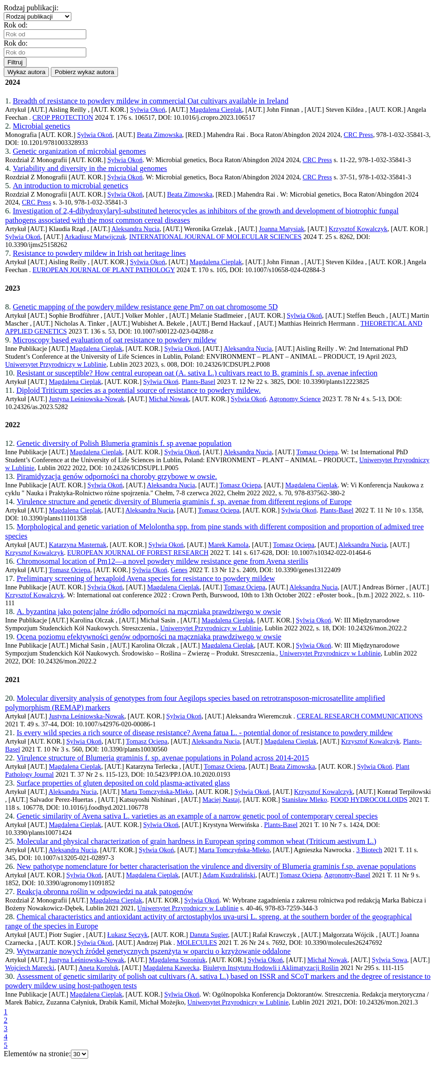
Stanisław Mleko (304, 799)
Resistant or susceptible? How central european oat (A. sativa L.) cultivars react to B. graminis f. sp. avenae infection (197, 373)
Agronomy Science (295, 399)
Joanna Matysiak (281, 228)
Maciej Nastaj (221, 799)
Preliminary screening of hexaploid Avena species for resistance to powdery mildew (146, 578)
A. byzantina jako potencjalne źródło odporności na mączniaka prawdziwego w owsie (149, 611)
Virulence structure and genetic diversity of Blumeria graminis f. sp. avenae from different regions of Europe (184, 501)
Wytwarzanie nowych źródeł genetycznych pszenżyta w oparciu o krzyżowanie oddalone (154, 951)
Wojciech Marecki (30, 967)
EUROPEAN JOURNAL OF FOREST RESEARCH (137, 552)
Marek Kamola (228, 544)
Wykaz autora (26, 71)
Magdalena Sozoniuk (177, 960)
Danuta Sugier (209, 934)
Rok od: (17, 25)
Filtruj (15, 62)
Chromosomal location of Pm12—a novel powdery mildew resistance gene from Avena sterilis (162, 561)
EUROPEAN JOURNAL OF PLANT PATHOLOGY (104, 269)
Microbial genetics (41, 126)
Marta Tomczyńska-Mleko (157, 791)
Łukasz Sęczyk (127, 934)
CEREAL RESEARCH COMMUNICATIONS (359, 716)
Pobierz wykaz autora (84, 71)
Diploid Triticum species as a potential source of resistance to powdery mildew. (138, 390)
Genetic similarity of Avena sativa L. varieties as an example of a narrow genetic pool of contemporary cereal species (197, 816)
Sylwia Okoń (148, 109)
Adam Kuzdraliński (228, 875)
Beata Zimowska (159, 134)
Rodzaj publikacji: (33, 8)
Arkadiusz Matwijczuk (94, 236)
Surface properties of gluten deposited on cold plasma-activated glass (123, 783)
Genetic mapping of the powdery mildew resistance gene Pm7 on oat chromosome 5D (145, 306)
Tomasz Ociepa (317, 452)
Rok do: (17, 43)
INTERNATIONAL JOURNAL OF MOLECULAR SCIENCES (215, 236)
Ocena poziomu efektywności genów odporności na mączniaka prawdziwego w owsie (149, 636)
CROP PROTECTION (63, 117)
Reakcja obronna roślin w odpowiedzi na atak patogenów (105, 891)
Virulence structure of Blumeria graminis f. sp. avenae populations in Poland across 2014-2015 (163, 757)
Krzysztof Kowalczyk (358, 228)
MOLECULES (197, 942)
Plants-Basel (198, 381)
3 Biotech (369, 850)
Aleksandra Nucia (135, 228)
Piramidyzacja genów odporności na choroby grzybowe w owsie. (117, 476)
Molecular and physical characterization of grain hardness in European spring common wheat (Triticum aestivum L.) (196, 841)
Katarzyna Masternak (77, 544)
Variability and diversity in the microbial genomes (90, 168)
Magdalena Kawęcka (171, 967)
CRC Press (358, 134)
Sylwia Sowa (389, 960)
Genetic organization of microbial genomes (79, 151)
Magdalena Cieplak (216, 109)
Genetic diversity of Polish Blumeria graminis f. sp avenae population (124, 443)
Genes (179, 570)
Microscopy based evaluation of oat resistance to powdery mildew (114, 339)
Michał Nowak (169, 399)
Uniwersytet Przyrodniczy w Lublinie (55, 364)
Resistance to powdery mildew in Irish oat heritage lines (99, 253)
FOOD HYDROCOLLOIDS (369, 799)
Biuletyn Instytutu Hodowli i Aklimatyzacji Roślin (271, 967)
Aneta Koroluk (98, 967)
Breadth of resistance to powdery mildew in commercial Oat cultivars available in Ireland (150, 100)
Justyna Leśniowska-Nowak (87, 399)
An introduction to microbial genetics (70, 185)
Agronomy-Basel (347, 875)
